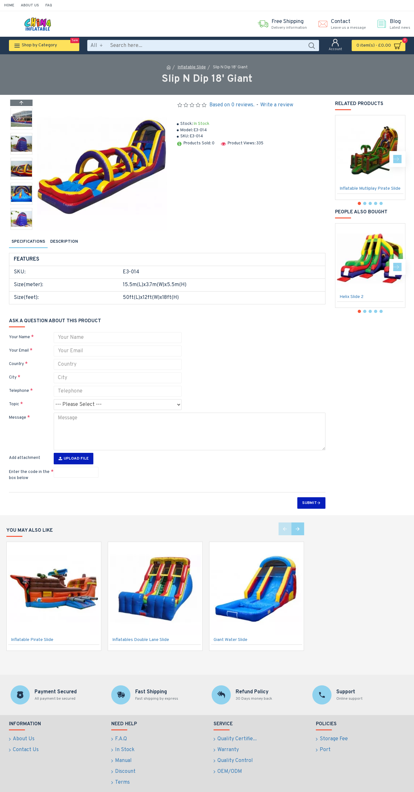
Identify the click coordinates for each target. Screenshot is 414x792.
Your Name (19, 329)
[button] (21, 228)
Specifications (28, 241)
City (13, 369)
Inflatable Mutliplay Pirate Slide (370, 188)
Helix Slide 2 (351, 297)
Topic (14, 396)
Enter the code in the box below (29, 463)
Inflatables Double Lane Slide (140, 628)
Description (64, 241)
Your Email (19, 343)
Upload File (74, 446)
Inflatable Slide (192, 67)
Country (16, 356)
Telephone (19, 383)
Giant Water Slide (230, 628)
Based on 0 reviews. (231, 105)
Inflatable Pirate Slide (32, 628)
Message (17, 410)
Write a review (276, 105)
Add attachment (24, 446)
